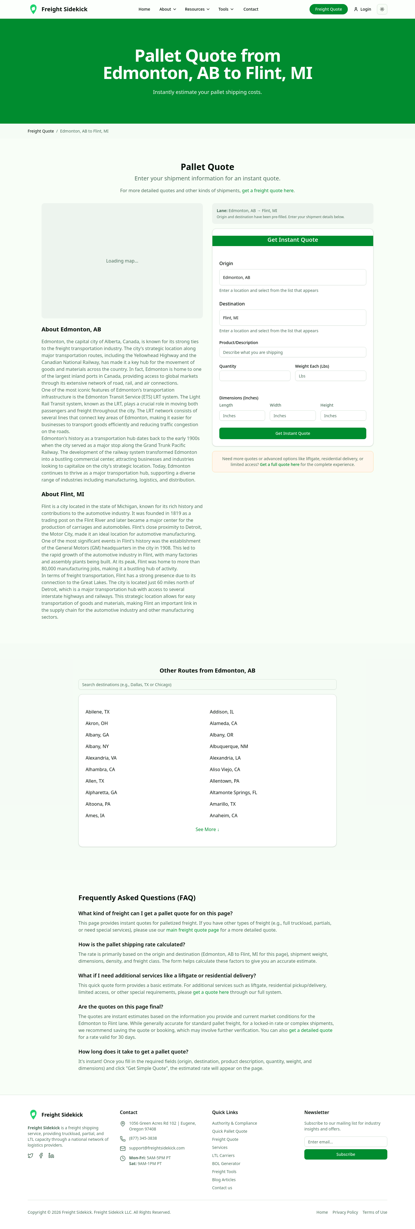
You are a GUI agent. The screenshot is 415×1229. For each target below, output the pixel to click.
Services (219, 1147)
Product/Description (238, 343)
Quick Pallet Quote (229, 1131)
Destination (232, 304)
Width (275, 405)
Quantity (227, 366)
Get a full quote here (279, 464)
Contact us (222, 1187)
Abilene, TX (98, 712)
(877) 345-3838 (143, 1138)
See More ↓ (208, 829)
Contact (251, 9)
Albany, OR (221, 735)
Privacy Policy (345, 1212)
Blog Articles (224, 1179)
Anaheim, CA (223, 815)
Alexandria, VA (101, 758)
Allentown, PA (224, 781)
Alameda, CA (223, 723)
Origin (226, 263)
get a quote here (211, 992)
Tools (226, 9)
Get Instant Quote (293, 433)
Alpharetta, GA (101, 792)
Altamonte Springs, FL (233, 792)
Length (226, 405)
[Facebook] (41, 1155)
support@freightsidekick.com (157, 1148)
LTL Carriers (223, 1155)
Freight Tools (224, 1171)
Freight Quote (328, 9)
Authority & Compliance (234, 1123)
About (168, 9)
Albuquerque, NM (229, 746)
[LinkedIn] (51, 1155)
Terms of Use (375, 1212)
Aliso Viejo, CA (225, 769)
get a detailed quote (310, 1030)
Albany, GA (97, 735)
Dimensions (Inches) (238, 398)
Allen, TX (95, 781)
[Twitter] (30, 1155)
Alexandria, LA (225, 758)
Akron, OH (97, 723)
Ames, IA (95, 815)
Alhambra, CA (100, 769)
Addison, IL (222, 712)
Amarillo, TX (223, 804)
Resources (197, 9)
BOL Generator (226, 1163)
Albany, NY (97, 746)
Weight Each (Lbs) (312, 366)
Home (144, 9)
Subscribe (345, 1154)
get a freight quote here (268, 190)
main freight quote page (192, 930)
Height (326, 405)
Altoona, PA (98, 804)
